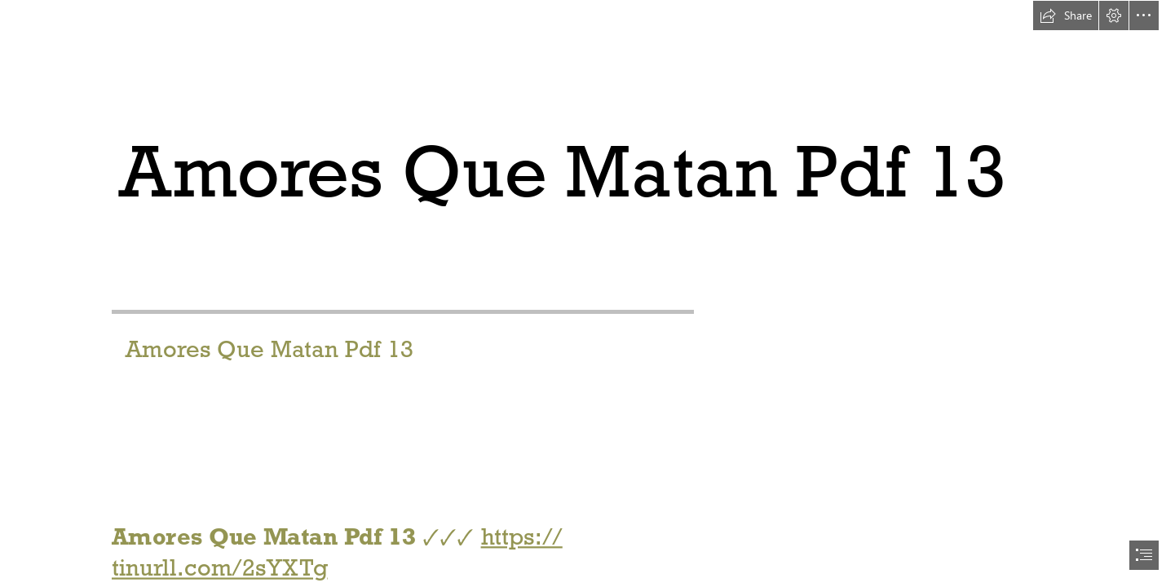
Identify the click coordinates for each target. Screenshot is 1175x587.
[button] (1065, 15)
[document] (587, 293)
